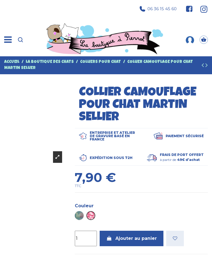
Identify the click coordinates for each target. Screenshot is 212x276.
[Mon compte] (190, 39)
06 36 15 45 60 (158, 9)
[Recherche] (20, 40)
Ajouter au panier (131, 238)
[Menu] (7, 40)
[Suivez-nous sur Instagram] (201, 8)
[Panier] (204, 40)
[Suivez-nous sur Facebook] (189, 9)
